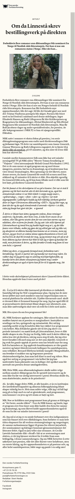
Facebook (7, 486)
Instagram (7, 488)
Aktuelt (36, 19)
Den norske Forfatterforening (13, 6)
